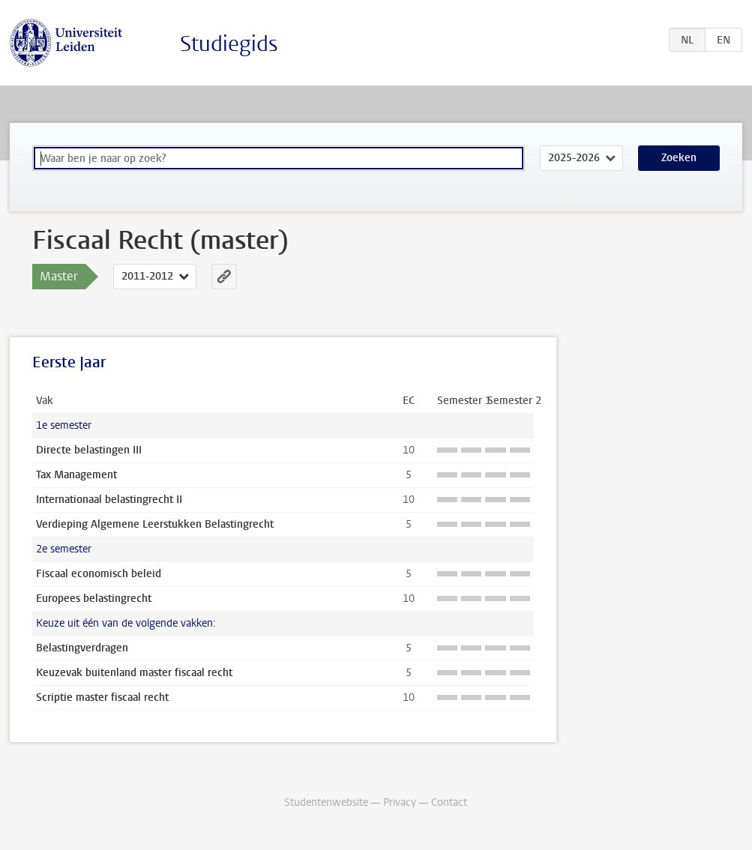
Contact (449, 802)
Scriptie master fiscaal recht (102, 697)
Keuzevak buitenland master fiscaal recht (134, 673)
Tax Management (76, 475)
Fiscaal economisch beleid (98, 574)
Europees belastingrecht (93, 598)
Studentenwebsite (326, 802)
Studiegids (229, 44)
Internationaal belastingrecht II (109, 499)
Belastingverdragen (82, 648)
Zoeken (679, 158)
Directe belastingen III (89, 450)
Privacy (399, 802)
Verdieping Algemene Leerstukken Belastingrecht (155, 524)
